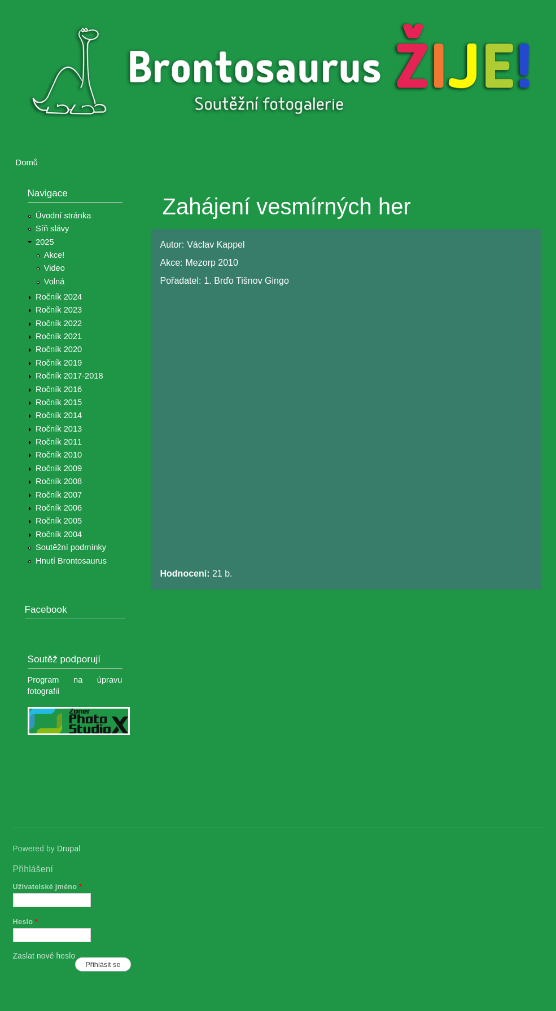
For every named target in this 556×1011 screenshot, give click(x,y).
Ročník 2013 (59, 428)
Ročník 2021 (59, 336)
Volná (54, 281)
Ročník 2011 (59, 441)
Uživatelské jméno (47, 886)
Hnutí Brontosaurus (71, 560)
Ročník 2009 (59, 468)
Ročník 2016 (59, 389)
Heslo (25, 921)
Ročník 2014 (59, 415)
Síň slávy (52, 228)
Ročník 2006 (59, 507)
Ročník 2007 (59, 494)
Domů (27, 162)
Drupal (69, 849)
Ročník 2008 (59, 481)
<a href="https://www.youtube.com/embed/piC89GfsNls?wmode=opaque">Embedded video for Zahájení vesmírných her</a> (341, 427)
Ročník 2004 (59, 534)
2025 (45, 242)
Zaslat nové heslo (44, 956)
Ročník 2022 (59, 323)
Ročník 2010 (59, 454)
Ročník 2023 (59, 309)
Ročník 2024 (59, 296)
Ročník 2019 (59, 362)
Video (54, 267)
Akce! (54, 255)
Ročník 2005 (59, 520)
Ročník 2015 (59, 402)
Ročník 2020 (59, 349)
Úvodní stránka (63, 215)
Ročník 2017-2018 (69, 375)
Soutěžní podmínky (71, 547)
